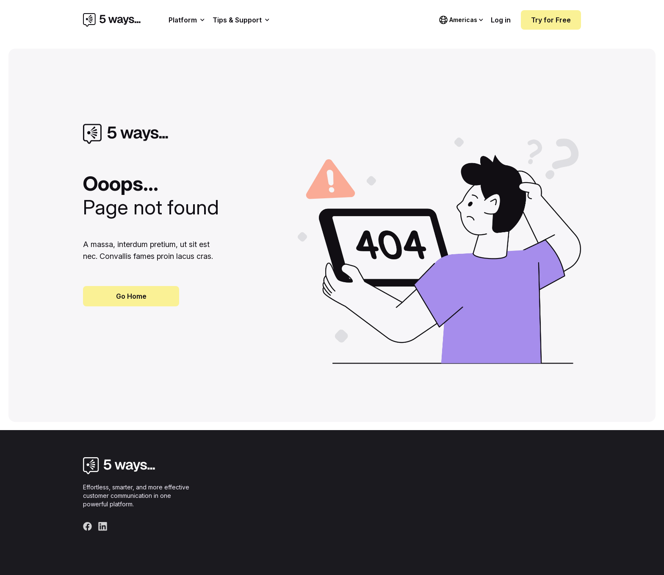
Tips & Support (241, 20)
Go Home (131, 296)
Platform (187, 20)
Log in (501, 20)
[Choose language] (461, 20)
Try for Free (551, 20)
